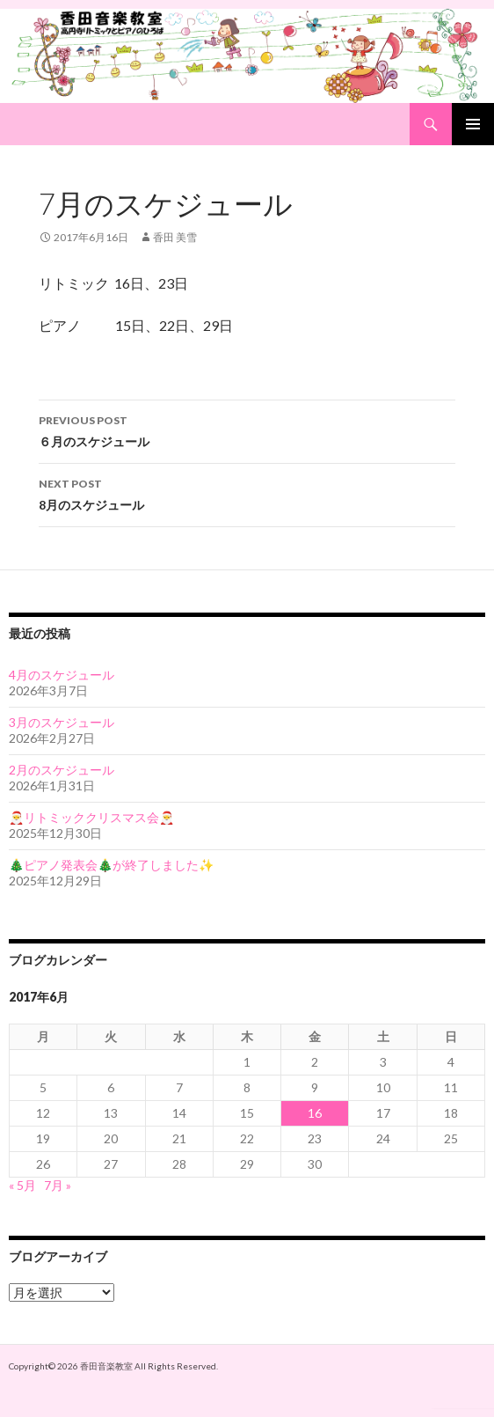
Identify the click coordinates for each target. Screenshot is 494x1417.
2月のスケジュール (61, 769)
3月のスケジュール (61, 722)
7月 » (57, 1185)
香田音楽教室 (106, 1366)
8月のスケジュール (247, 493)
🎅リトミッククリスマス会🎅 (91, 817)
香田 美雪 (175, 237)
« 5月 (22, 1185)
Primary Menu (473, 124)
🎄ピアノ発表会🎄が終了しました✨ (111, 864)
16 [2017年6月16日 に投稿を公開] (315, 1112)
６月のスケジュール (247, 429)
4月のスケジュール (61, 674)
